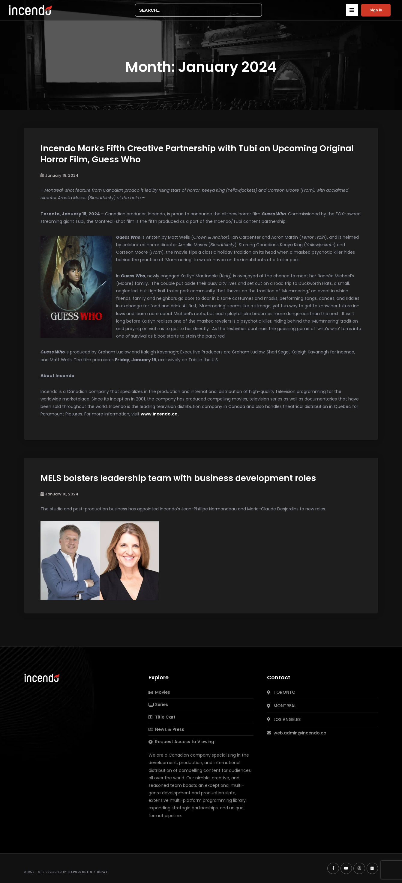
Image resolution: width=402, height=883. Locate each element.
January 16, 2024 (59, 494)
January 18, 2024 (59, 175)
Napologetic (80, 872)
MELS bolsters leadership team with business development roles (178, 478)
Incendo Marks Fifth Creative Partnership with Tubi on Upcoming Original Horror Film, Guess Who (197, 154)
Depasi (103, 872)
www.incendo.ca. (160, 414)
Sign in (376, 10)
